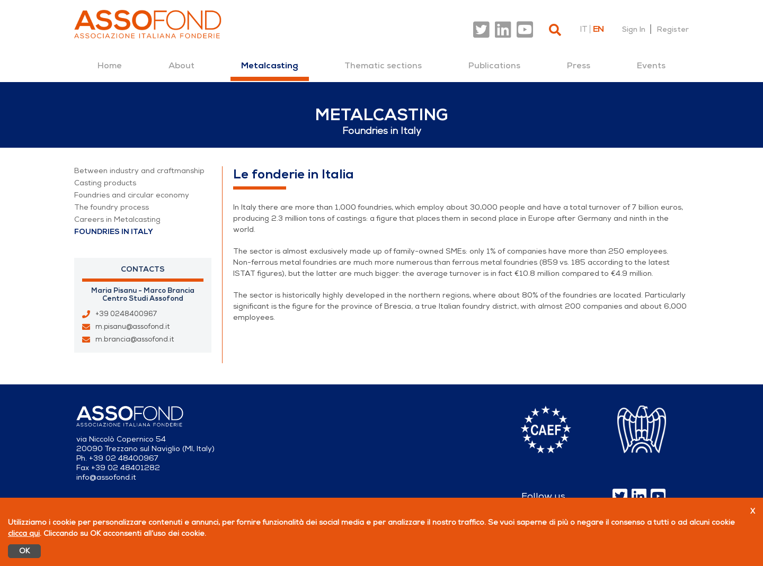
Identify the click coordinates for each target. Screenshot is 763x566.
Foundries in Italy (113, 231)
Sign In (633, 29)
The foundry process (111, 207)
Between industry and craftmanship (139, 170)
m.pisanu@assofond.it (132, 326)
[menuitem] (109, 66)
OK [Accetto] (24, 550)
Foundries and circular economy (131, 195)
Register (672, 29)
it (583, 29)
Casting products (105, 182)
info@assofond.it (106, 477)
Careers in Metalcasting (117, 219)
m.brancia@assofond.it (134, 339)
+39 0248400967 (126, 314)
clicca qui (24, 533)
